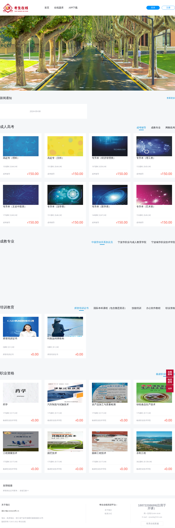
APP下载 (73, 8)
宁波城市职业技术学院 (163, 242)
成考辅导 (141, 127)
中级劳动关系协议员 (102, 242)
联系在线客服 (152, 524)
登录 (153, 8)
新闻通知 (6, 98)
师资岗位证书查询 (10, 490)
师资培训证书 (81, 308)
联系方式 (108, 514)
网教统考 (170, 127)
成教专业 (155, 127)
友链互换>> (24, 490)
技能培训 (136, 308)
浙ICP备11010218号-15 (10, 511)
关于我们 (108, 510)
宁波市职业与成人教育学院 (132, 242)
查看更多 (171, 97)
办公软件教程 (153, 308)
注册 (168, 8)
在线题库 (59, 8)
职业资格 (170, 308)
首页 (46, 8)
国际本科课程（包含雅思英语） (110, 308)
